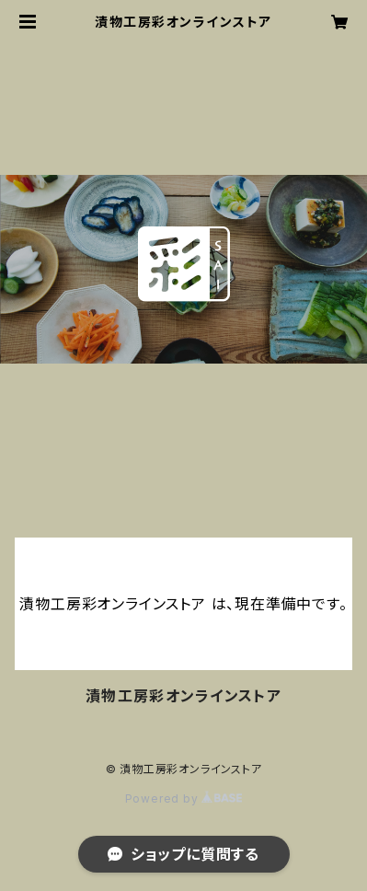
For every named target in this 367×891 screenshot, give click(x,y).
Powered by (184, 798)
